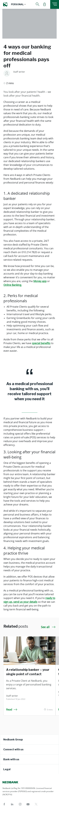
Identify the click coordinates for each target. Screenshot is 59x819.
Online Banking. (12, 285)
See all (48, 627)
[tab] (29, 739)
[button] (18, 4)
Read (11, 709)
